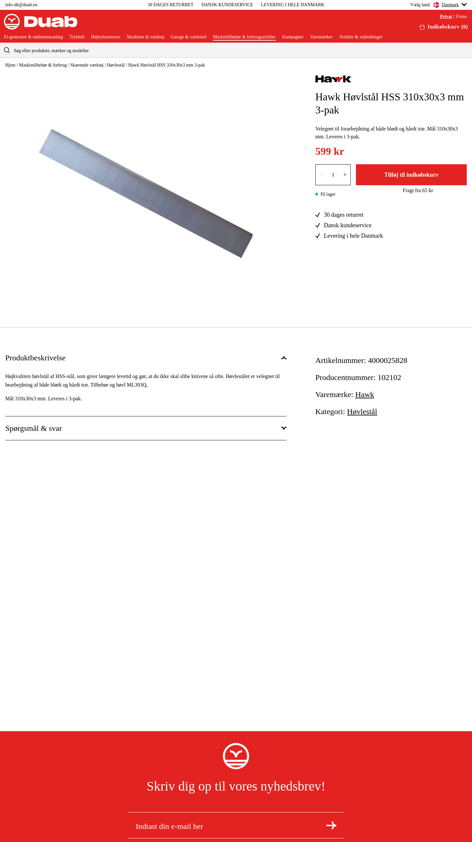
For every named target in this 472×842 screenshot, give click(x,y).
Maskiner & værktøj (145, 37)
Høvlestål (116, 65)
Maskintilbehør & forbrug (43, 65)
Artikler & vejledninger (361, 37)
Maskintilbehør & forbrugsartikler (244, 37)
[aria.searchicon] (7, 50)
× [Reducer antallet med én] (321, 174)
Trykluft (77, 37)
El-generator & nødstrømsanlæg (33, 37)
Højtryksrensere (105, 37)
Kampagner (293, 37)
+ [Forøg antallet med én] (344, 174)
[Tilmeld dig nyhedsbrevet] (331, 825)
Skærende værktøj (87, 65)
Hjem (10, 65)
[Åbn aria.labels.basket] (444, 27)
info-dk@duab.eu (21, 4)
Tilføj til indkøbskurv (411, 174)
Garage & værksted (188, 37)
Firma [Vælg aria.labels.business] (461, 16)
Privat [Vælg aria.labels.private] (446, 16)
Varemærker (321, 37)
